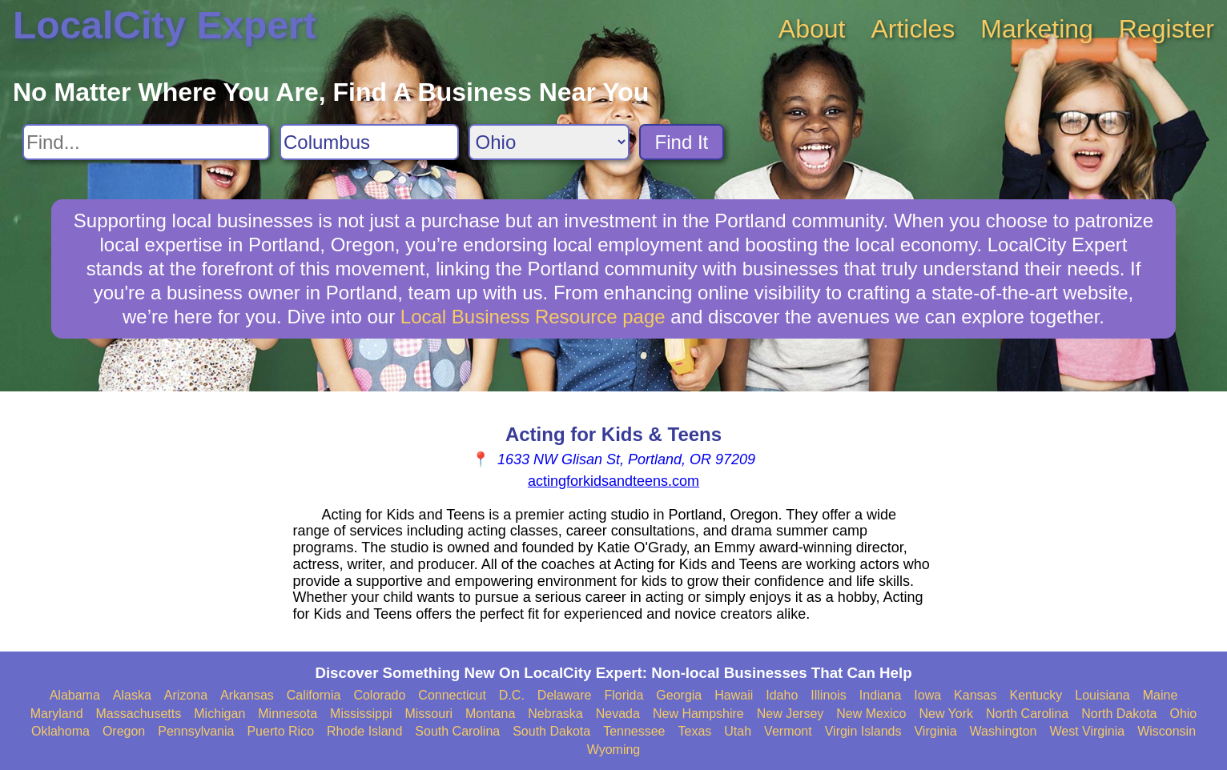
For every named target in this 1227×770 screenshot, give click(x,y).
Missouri (428, 713)
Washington (1003, 731)
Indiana (880, 695)
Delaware (564, 695)
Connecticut (452, 695)
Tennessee (634, 731)
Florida (623, 695)
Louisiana (1102, 695)
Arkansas (247, 695)
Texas (695, 731)
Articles (913, 28)
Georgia (679, 695)
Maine (1160, 695)
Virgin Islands (863, 731)
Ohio (1183, 713)
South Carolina (457, 731)
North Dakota (1119, 713)
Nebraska (555, 713)
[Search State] (549, 142)
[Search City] (369, 142)
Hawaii (733, 695)
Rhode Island (364, 731)
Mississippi (361, 713)
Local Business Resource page (533, 316)
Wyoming (614, 749)
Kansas (975, 695)
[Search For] (146, 142)
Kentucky (1035, 695)
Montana (490, 713)
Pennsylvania (196, 731)
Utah (737, 731)
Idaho (782, 695)
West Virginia (1086, 731)
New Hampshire (698, 713)
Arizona (185, 695)
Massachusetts (139, 713)
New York (946, 713)
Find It (682, 142)
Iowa (927, 695)
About (812, 28)
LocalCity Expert (164, 25)
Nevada (618, 713)
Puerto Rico (280, 731)
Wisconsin (1166, 731)
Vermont (788, 731)
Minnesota (287, 713)
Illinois (828, 695)
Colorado (379, 695)
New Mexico (871, 713)
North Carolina (1027, 713)
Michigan (219, 713)
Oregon (124, 731)
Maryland (56, 713)
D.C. (512, 695)
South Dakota (551, 731)
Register (1166, 28)
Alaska (132, 695)
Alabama (75, 695)
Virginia (935, 731)
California (314, 695)
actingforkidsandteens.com (613, 481)
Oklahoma (60, 731)
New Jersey (790, 713)
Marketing (1036, 28)
